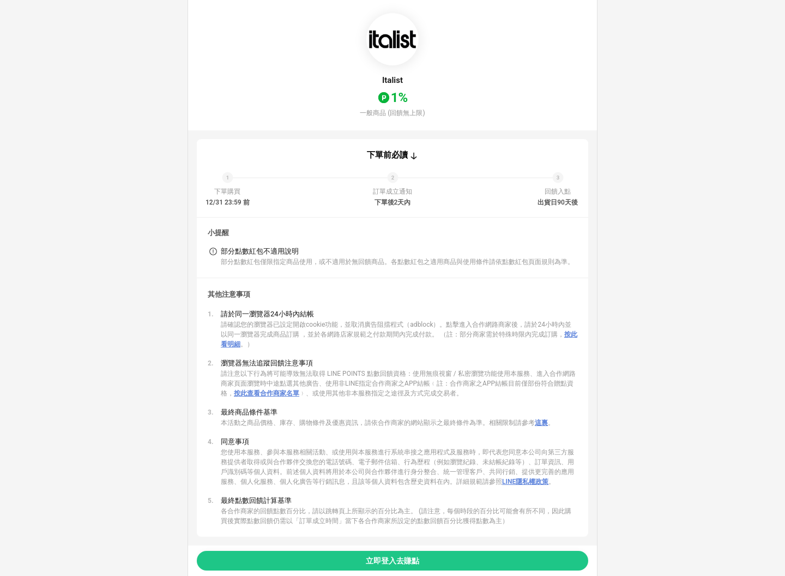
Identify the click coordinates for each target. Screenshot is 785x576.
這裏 (541, 423)
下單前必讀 (387, 155)
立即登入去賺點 (392, 560)
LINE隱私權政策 (525, 481)
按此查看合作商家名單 (266, 393)
